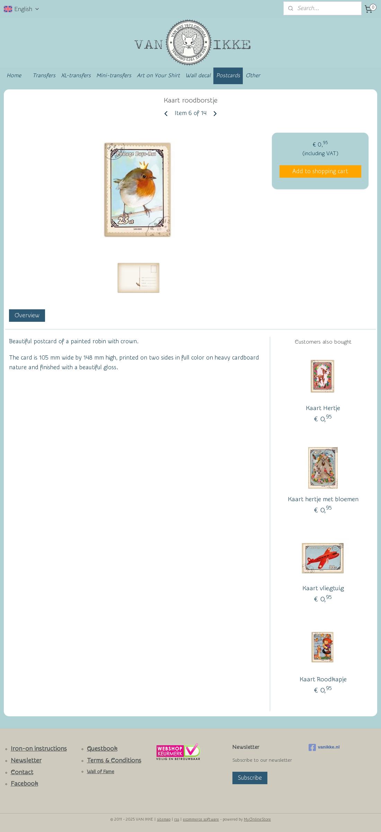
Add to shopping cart (320, 171)
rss (176, 819)
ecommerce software (201, 819)
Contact (22, 772)
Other (253, 75)
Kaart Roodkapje (323, 679)
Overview (27, 315)
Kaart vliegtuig (323, 588)
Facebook (24, 783)
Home (14, 75)
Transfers (44, 75)
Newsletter (26, 760)
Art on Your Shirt (158, 75)
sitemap (163, 819)
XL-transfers (76, 75)
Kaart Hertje (323, 408)
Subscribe (250, 778)
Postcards (228, 75)
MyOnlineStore (257, 819)
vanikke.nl (324, 747)
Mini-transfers (113, 75)
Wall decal (198, 75)
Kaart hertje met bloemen (323, 499)
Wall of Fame (100, 772)
